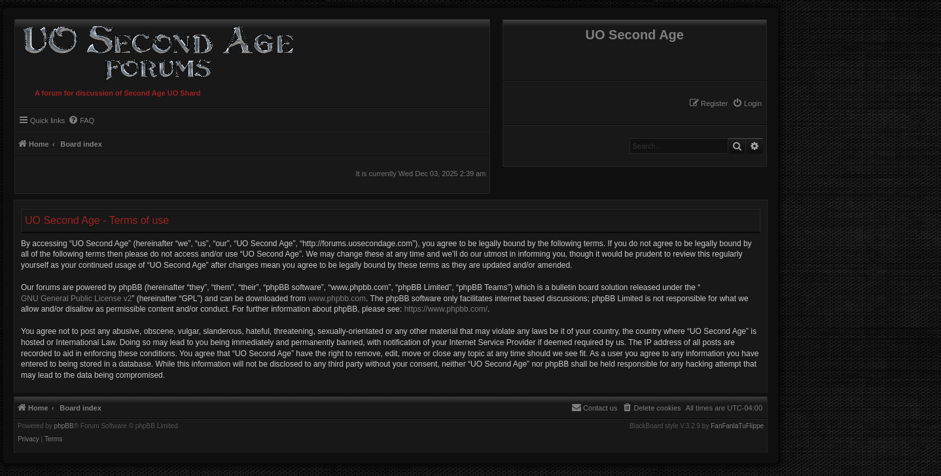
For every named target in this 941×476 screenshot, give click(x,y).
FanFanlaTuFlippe (737, 426)
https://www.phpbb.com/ (446, 309)
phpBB (64, 426)
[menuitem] (747, 103)
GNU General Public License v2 (76, 298)
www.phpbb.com (337, 298)
